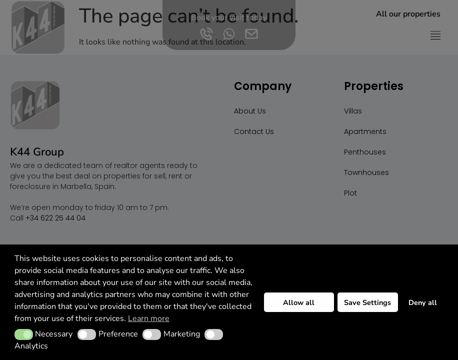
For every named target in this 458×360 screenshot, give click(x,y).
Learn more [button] (149, 318)
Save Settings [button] (367, 303)
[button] (23, 334)
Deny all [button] (422, 303)
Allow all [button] (298, 303)
